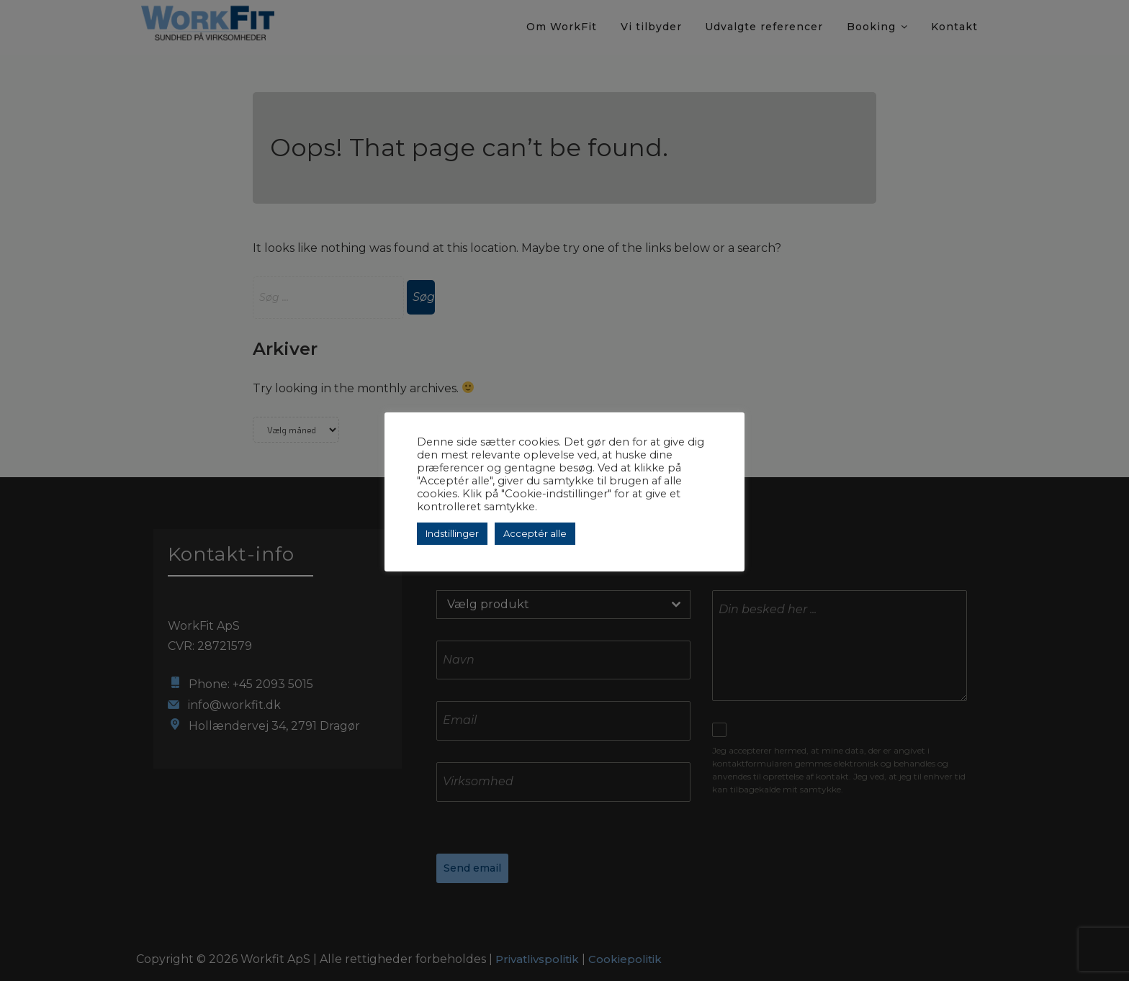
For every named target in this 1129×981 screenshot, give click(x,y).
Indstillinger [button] (452, 533)
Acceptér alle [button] (535, 533)
